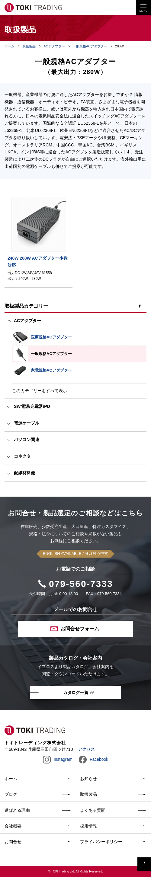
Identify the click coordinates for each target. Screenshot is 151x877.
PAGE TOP (144, 864)
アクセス (86, 749)
